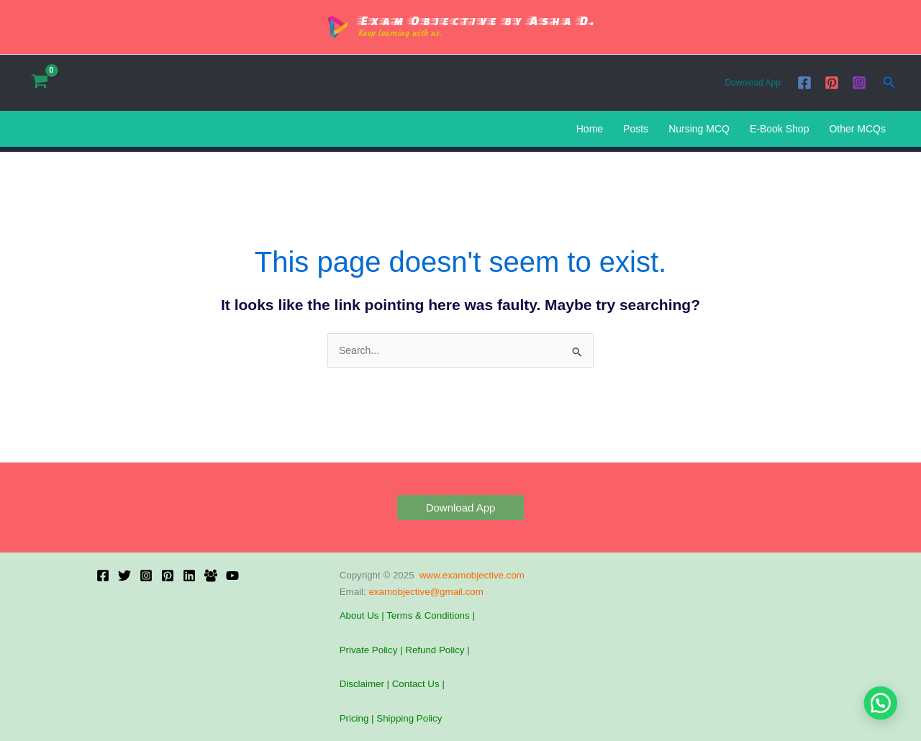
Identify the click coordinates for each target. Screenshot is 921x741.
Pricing (354, 718)
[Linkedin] (189, 575)
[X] (124, 575)
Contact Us (417, 683)
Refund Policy (434, 650)
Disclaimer (362, 683)
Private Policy (369, 650)
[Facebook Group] (210, 575)
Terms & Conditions (428, 615)
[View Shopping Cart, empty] (39, 82)
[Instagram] (859, 82)
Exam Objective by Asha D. (476, 20)
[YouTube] (232, 575)
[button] (889, 82)
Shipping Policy (409, 718)
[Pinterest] (831, 82)
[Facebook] (804, 82)
